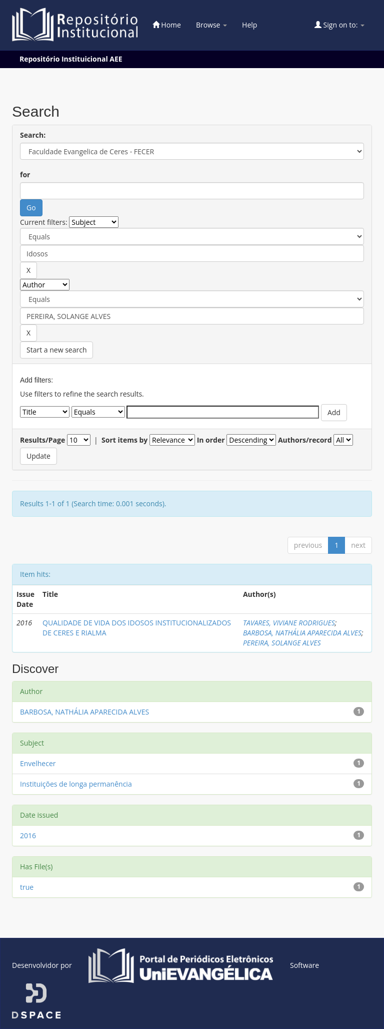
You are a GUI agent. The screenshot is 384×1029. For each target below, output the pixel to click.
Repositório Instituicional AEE (71, 59)
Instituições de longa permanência (76, 784)
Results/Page (42, 440)
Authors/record (305, 440)
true (27, 887)
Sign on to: (339, 25)
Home (166, 25)
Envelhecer (38, 763)
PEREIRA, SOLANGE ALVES (282, 642)
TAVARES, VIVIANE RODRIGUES (289, 622)
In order (211, 440)
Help (249, 25)
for (25, 174)
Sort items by (125, 440)
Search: (33, 135)
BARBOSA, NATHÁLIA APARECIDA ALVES (302, 632)
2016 (28, 835)
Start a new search (56, 350)
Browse (211, 25)
